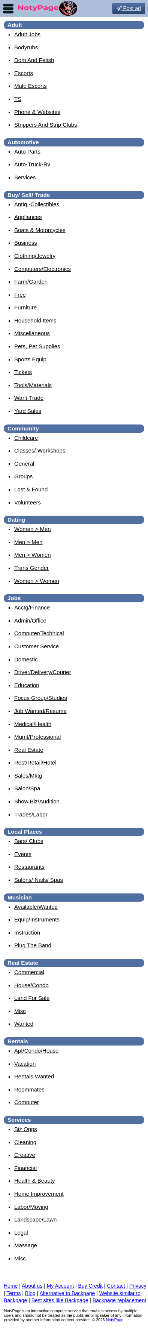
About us (32, 1286)
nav (8, 8)
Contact (116, 1286)
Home (11, 1286)
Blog (30, 1293)
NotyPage (115, 1320)
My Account (60, 1286)
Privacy (138, 1286)
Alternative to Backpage (67, 1293)
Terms (13, 1293)
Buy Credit (90, 1286)
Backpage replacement (119, 1300)
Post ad (129, 8)
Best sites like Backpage (59, 1300)
